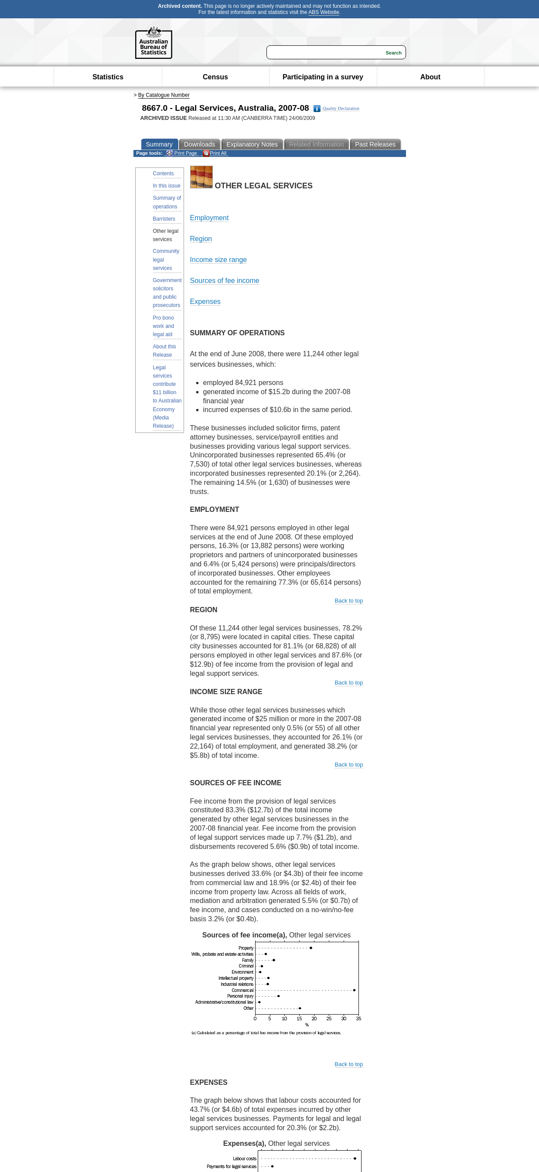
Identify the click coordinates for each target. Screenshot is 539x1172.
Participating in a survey (323, 77)
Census (215, 77)
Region (201, 238)
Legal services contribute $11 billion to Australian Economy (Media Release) (167, 397)
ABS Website (323, 12)
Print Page (181, 153)
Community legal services (166, 259)
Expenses (205, 301)
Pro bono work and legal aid (163, 326)
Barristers (164, 219)
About (430, 77)
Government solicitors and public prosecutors (167, 293)
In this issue (167, 186)
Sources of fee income (224, 280)
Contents (163, 173)
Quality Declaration (336, 108)
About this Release (164, 351)
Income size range (218, 259)
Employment (209, 217)
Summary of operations (167, 202)
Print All (214, 153)
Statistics (107, 77)
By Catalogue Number (164, 95)
